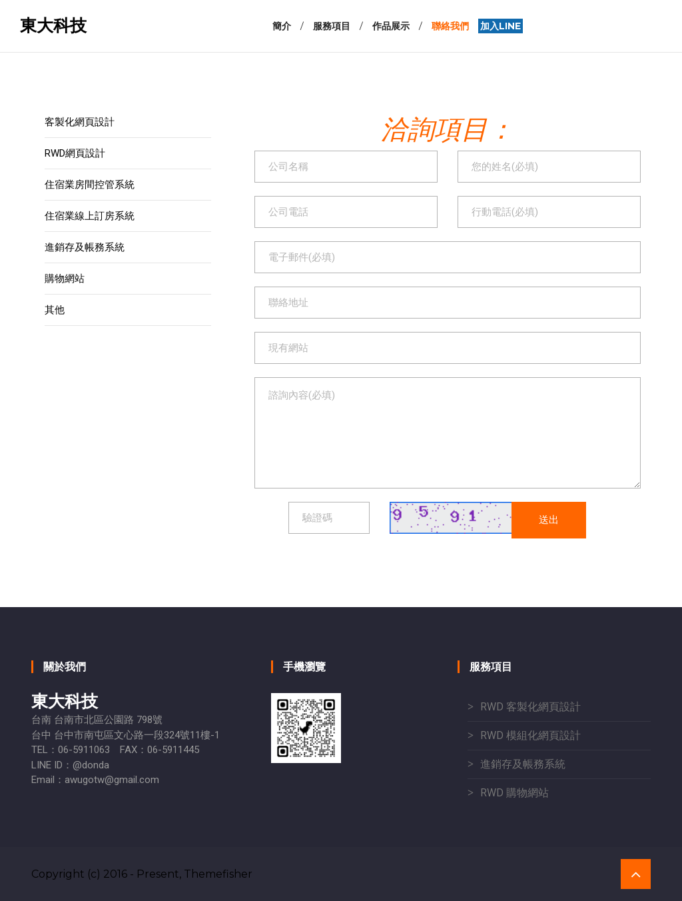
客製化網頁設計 (80, 122)
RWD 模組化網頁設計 (530, 735)
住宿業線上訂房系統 (90, 216)
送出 (549, 519)
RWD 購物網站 (514, 792)
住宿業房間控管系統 (90, 185)
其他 (55, 310)
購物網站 (65, 279)
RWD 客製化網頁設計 (530, 706)
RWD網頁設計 (75, 153)
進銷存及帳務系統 (85, 247)
